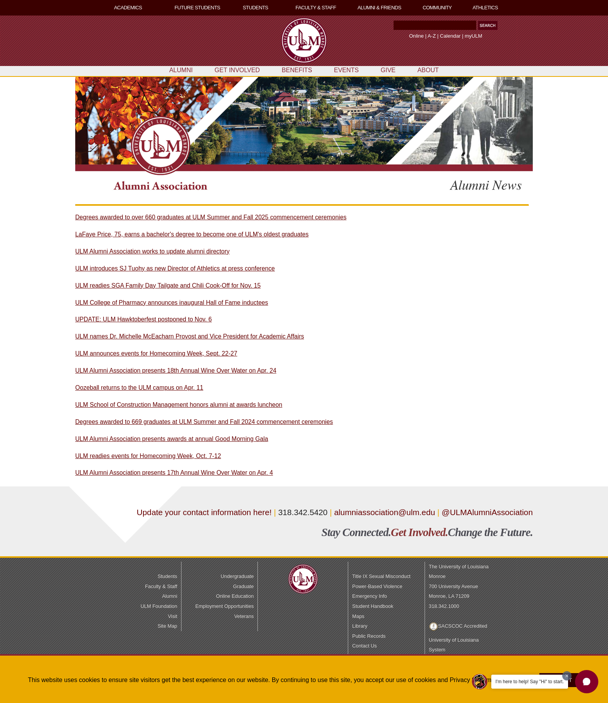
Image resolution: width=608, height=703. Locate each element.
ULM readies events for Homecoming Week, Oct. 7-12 (148, 456)
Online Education (235, 596)
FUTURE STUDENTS (197, 7)
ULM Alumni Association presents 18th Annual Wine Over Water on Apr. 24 (175, 370)
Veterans (244, 616)
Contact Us (364, 646)
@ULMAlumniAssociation (487, 512)
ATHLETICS (485, 7)
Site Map (167, 626)
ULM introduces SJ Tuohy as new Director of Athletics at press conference (175, 268)
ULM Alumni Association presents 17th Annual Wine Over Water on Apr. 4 (174, 472)
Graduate (243, 586)
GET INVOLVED (237, 70)
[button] (488, 25)
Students (167, 576)
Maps (358, 616)
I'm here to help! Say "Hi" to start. (530, 681)
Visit (172, 616)
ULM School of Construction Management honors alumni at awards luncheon (178, 404)
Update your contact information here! (205, 512)
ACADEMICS (128, 7)
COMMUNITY (437, 7)
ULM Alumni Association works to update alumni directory (152, 251)
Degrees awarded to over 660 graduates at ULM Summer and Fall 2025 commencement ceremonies (211, 217)
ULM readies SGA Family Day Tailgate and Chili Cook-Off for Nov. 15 (168, 285)
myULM (473, 36)
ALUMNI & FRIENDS (379, 7)
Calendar (450, 36)
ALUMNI (180, 70)
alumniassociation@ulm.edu (384, 512)
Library (359, 626)
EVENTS (346, 70)
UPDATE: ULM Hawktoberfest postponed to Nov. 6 (143, 319)
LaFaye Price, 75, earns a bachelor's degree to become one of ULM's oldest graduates (192, 234)
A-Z (432, 36)
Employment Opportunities (224, 606)
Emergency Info (369, 596)
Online (416, 36)
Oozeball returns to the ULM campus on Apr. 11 (139, 387)
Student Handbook (372, 606)
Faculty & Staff (161, 586)
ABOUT (428, 70)
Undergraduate (237, 576)
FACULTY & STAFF (315, 7)
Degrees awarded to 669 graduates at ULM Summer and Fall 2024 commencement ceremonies (204, 421)
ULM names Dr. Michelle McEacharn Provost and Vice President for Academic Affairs (189, 336)
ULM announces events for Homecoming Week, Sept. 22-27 (156, 353)
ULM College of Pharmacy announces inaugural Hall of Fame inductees (171, 302)
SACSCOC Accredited (462, 626)
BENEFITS (297, 70)
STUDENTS (255, 7)
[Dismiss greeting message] (567, 675)
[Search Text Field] (435, 25)
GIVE (388, 70)
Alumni (169, 596)
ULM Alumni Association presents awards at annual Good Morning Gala (171, 439)
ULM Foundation (158, 606)
